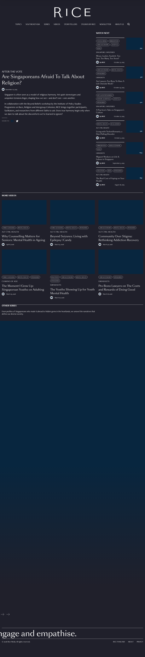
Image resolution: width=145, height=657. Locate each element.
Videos (57, 24)
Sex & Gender (115, 124)
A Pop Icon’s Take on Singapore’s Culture (110, 111)
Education (101, 171)
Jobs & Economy (103, 44)
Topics (18, 24)
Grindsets (100, 78)
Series (47, 24)
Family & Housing (9, 228)
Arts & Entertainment (105, 95)
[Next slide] (8, 615)
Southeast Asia (33, 24)
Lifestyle (115, 44)
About (131, 642)
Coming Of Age (10, 281)
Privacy (140, 642)
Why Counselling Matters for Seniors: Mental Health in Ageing (23, 238)
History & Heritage (103, 99)
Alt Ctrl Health (102, 128)
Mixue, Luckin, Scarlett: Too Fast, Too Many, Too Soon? (108, 57)
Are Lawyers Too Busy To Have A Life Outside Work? (110, 82)
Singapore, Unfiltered (105, 52)
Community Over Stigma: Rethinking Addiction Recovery (118, 238)
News (99, 48)
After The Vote (12, 71)
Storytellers (70, 24)
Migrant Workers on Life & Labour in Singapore (107, 158)
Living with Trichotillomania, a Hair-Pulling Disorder (109, 132)
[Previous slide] (2, 615)
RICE (103, 62)
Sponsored (101, 73)
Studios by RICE (88, 24)
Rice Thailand (119, 642)
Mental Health (117, 70)
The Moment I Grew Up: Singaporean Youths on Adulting (23, 287)
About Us (119, 24)
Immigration (114, 41)
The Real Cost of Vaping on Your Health (110, 179)
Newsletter (105, 24)
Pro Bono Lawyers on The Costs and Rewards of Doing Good (119, 287)
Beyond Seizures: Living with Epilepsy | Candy (69, 238)
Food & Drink (102, 41)
